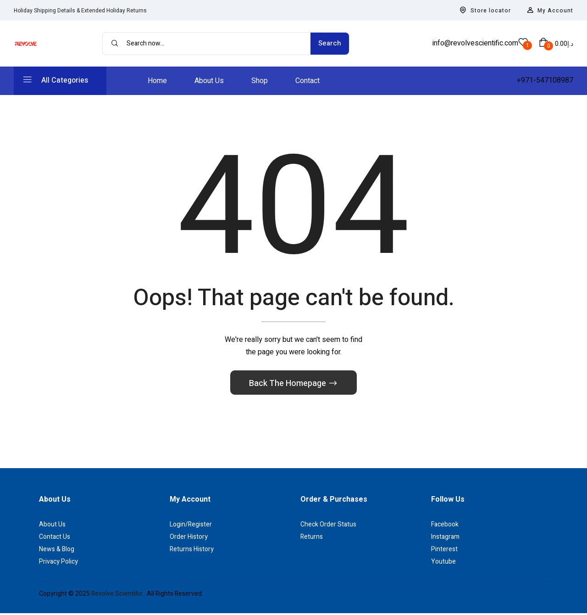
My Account (550, 10)
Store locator (485, 10)
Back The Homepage (288, 385)
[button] (556, 43)
